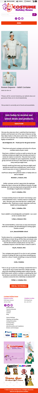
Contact (8, 312)
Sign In (19, 1)
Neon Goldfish (24, 391)
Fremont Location (8, 298)
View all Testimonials (19, 286)
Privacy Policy (10, 324)
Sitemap (8, 311)
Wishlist (27, 1)
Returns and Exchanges (12, 328)
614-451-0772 (27, 302)
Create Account (9, 1)
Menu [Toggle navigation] (19, 23)
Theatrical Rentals (11, 309)
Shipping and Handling (12, 319)
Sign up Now (19, 124)
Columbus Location (29, 298)
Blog (7, 314)
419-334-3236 (7, 302)
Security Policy (10, 322)
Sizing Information (11, 321)
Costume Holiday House (11, 296)
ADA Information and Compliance (15, 326)
